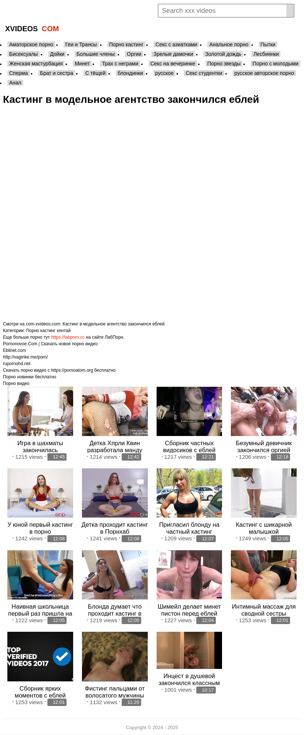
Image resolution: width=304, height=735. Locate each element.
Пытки (268, 44)
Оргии (134, 54)
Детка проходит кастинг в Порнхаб (115, 528)
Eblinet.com (14, 350)
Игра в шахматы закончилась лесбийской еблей (40, 450)
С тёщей (95, 73)
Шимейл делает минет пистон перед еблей (189, 610)
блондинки (130, 73)
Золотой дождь (223, 54)
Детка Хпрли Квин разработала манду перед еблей (114, 450)
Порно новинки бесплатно (29, 376)
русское (164, 73)
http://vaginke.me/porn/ (25, 357)
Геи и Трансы (81, 44)
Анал (15, 83)
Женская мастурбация (35, 63)
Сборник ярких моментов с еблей (40, 692)
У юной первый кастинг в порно (40, 528)
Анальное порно (228, 44)
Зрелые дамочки (173, 54)
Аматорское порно (31, 44)
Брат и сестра (56, 73)
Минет (82, 63)
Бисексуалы (23, 54)
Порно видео (16, 383)
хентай (64, 330)
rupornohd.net (17, 363)
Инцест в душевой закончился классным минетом (189, 683)
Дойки (57, 54)
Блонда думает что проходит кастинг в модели (115, 613)
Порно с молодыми (275, 63)
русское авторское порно (264, 73)
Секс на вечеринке (172, 63)
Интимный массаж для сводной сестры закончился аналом (264, 613)
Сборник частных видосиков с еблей (189, 446)
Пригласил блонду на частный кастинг (189, 528)
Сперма (18, 73)
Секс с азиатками (176, 44)
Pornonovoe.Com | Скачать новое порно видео (50, 343)
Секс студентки (204, 73)
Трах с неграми (120, 63)
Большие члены (95, 54)
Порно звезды (224, 63)
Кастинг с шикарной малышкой (264, 528)
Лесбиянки (266, 54)
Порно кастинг (126, 44)
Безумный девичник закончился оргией (264, 446)
